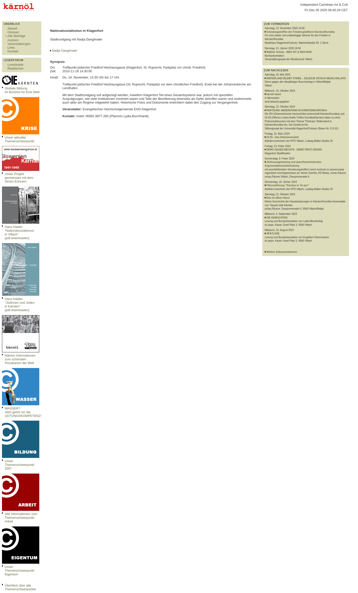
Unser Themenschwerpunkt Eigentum (19, 570)
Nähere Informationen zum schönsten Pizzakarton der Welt (20, 359)
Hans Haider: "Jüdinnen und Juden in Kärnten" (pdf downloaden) (20, 304)
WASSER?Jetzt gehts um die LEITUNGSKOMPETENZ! (23, 412)
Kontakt (12, 51)
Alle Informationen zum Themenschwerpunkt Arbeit (21, 517)
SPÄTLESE (272, 233)
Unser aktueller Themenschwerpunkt (19, 139)
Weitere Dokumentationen (281, 252)
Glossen (13, 32)
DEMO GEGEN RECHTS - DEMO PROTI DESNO (294, 149)
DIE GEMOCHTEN (276, 217)
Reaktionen (15, 68)
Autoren (13, 40)
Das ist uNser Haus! (278, 197)
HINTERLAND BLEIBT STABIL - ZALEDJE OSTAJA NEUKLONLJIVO (306, 78)
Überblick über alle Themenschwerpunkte (20, 587)
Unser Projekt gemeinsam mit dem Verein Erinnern (19, 177)
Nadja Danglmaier (64, 50)
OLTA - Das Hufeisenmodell (282, 137)
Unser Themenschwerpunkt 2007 (19, 464)
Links (11, 47)
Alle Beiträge (16, 36)
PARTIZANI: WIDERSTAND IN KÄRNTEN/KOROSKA (296, 110)
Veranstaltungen (19, 44)
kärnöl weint (273, 94)
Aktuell (12, 28)
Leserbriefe (15, 65)
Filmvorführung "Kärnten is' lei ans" (287, 185)
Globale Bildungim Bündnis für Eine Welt (22, 90)
